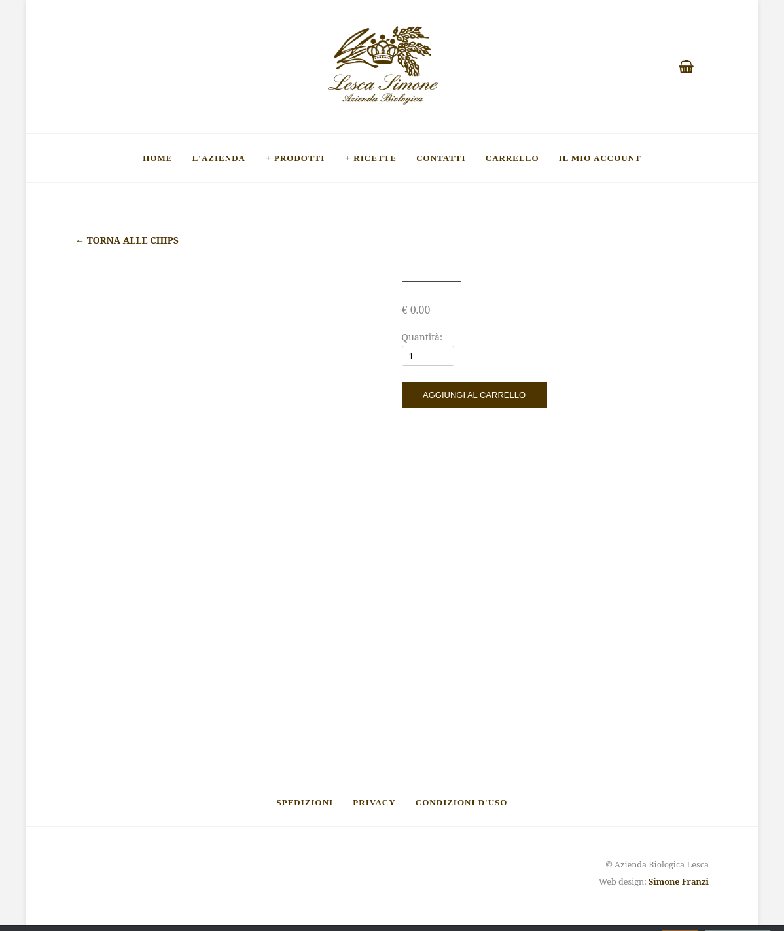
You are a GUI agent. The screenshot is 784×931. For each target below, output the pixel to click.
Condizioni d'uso (462, 802)
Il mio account (600, 157)
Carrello (512, 157)
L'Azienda (218, 157)
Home (157, 157)
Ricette (375, 157)
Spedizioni (305, 802)
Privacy (374, 802)
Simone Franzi (679, 881)
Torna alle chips (127, 240)
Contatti (440, 157)
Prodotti (299, 157)
